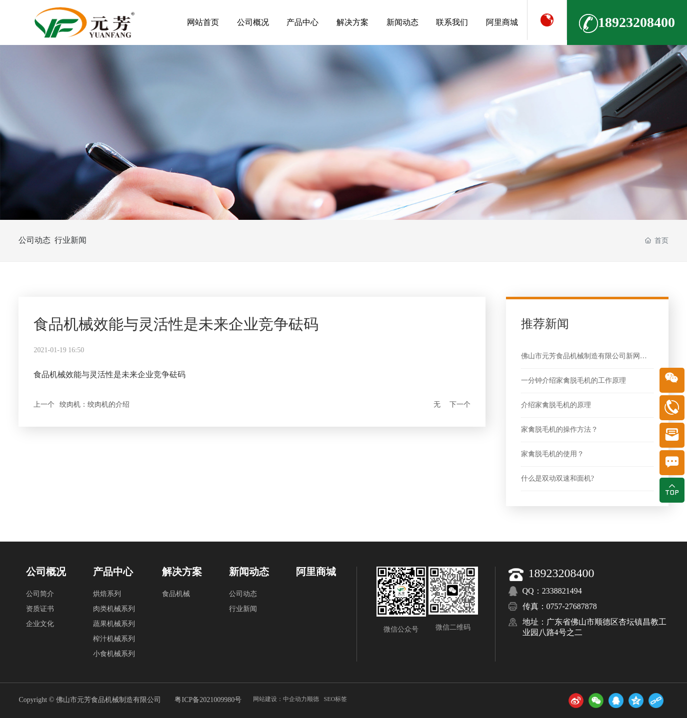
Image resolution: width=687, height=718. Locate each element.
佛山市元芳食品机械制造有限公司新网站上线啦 (594, 356)
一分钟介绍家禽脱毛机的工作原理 (573, 380)
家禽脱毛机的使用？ (552, 454)
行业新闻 (84, 240)
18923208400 (627, 23)
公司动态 (34, 240)
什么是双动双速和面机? (557, 478)
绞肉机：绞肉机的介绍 (95, 404)
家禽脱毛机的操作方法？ (559, 429)
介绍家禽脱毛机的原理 (556, 405)
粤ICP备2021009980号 (208, 700)
